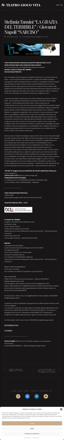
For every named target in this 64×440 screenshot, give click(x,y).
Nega (32, 428)
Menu (59, 5)
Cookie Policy (27, 437)
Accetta (32, 423)
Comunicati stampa (29, 37)
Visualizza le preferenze (32, 433)
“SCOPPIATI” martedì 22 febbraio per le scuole (16, 370)
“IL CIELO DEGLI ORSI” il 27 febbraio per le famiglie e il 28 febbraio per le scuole (46, 371)
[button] (61, 409)
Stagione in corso (42, 37)
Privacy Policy (35, 437)
